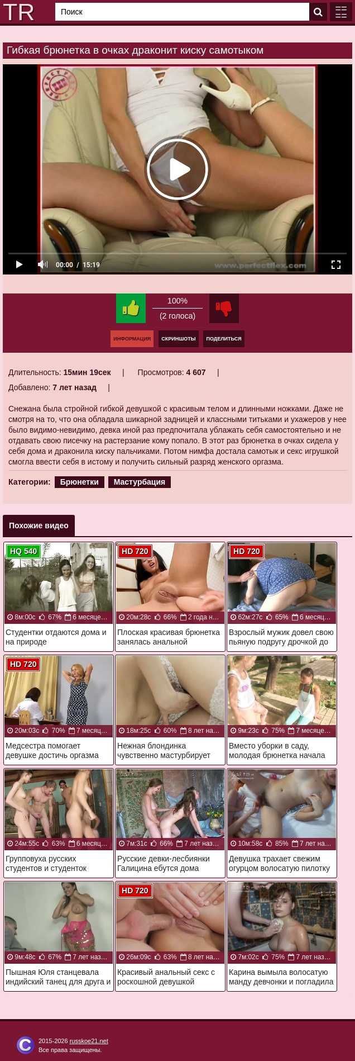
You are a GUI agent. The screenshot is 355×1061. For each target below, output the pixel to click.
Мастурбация (140, 481)
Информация (132, 339)
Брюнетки (79, 481)
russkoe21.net (89, 1041)
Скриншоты (178, 339)
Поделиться (223, 339)
